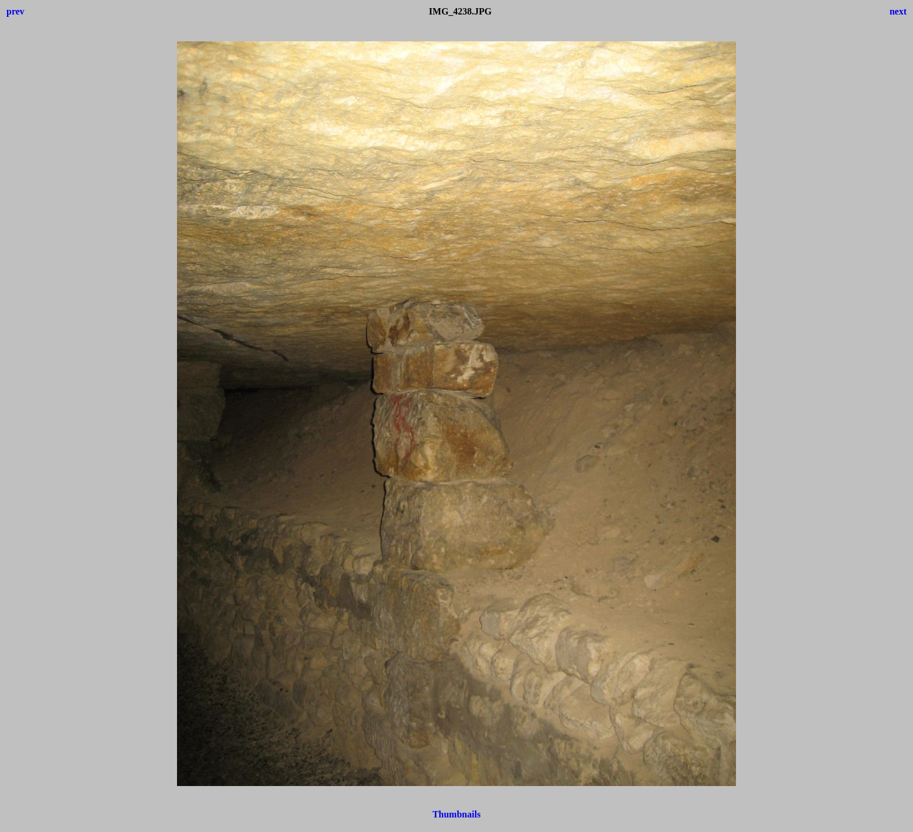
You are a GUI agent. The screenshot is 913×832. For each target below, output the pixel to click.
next (898, 11)
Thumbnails (457, 814)
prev (15, 11)
